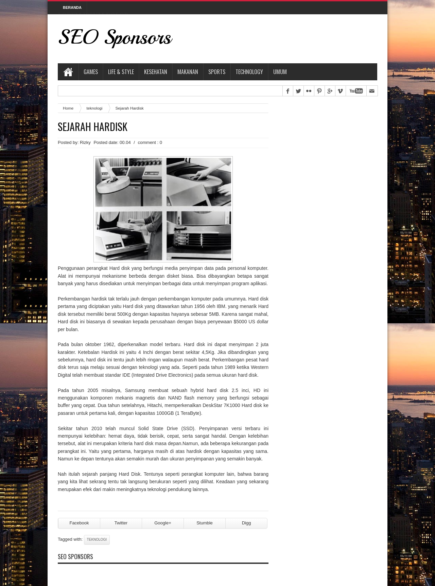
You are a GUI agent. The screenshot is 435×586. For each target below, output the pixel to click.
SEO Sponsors (114, 37)
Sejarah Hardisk (92, 126)
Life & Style (121, 72)
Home (68, 71)
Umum (280, 72)
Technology (249, 72)
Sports (216, 72)
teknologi (94, 108)
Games (91, 72)
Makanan (187, 72)
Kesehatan (155, 72)
